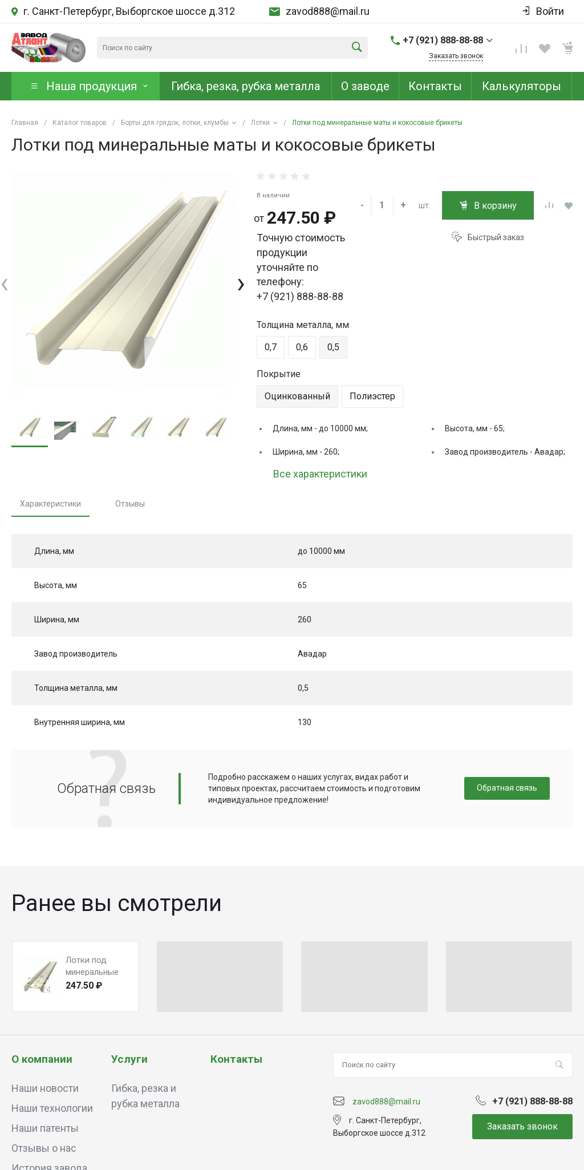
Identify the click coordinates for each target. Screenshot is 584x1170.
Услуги (129, 1059)
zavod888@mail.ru (328, 11)
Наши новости (45, 1088)
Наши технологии (52, 1108)
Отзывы (130, 503)
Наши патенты (45, 1128)
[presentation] (4, 283)
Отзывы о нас (43, 1148)
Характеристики (50, 503)
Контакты (236, 1059)
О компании (41, 1059)
